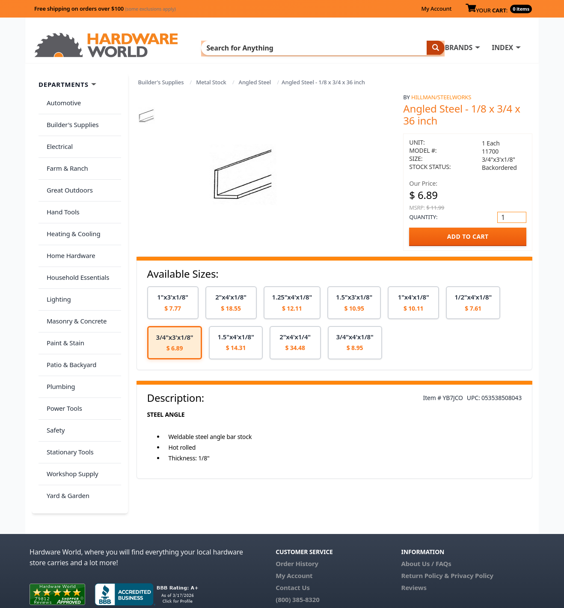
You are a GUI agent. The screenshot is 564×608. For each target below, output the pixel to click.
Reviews (413, 548)
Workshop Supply (69, 387)
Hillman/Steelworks (441, 97)
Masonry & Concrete (74, 269)
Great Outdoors (67, 168)
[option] (173, 302)
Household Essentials (75, 235)
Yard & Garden (65, 404)
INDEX (322, 47)
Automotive (61, 100)
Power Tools (61, 337)
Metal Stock (211, 82)
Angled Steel (255, 82)
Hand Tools (60, 185)
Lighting (56, 252)
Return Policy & (425, 536)
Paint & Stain (62, 286)
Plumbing (58, 320)
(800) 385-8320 (297, 560)
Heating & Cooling (71, 202)
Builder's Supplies (161, 82)
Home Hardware (68, 218)
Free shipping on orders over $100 (105, 8)
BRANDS (279, 47)
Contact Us (293, 548)
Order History (297, 524)
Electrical (57, 134)
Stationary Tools (67, 371)
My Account (436, 8)
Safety (53, 354)
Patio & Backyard (68, 303)
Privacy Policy (472, 536)
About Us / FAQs (426, 524)
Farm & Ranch (64, 151)
